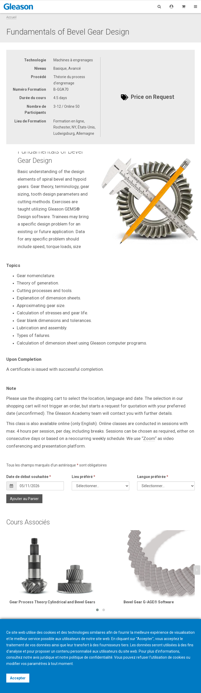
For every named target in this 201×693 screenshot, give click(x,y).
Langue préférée (152, 477)
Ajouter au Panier (24, 499)
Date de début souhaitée (28, 477)
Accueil (11, 17)
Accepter (18, 678)
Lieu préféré (83, 477)
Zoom (149, 438)
